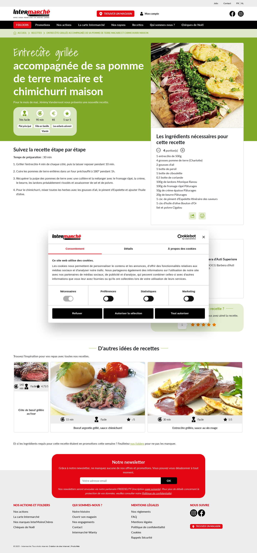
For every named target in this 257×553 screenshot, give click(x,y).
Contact (227, 3)
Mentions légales (141, 522)
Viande (45, 131)
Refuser (77, 313)
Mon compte (149, 14)
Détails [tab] (128, 248)
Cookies (136, 532)
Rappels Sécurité (141, 537)
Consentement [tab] (74, 248)
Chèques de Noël (192, 25)
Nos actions (64, 25)
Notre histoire (81, 511)
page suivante (152, 489)
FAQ (134, 517)
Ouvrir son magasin (84, 517)
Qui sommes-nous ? (162, 25)
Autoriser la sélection (128, 313)
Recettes (137, 25)
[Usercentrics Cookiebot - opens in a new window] (180, 237)
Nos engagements (83, 522)
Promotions (42, 25)
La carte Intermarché (91, 25)
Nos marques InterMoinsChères (33, 522)
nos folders (137, 443)
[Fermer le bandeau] (203, 237)
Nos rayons (118, 25)
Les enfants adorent (62, 126)
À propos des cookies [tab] (182, 248)
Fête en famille (42, 126)
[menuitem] (237, 3)
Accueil (20, 33)
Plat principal (25, 126)
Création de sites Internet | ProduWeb (64, 546)
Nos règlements (141, 511)
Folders (22, 25)
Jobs (216, 3)
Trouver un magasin (115, 14)
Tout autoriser (180, 313)
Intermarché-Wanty (84, 532)
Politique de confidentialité (156, 493)
